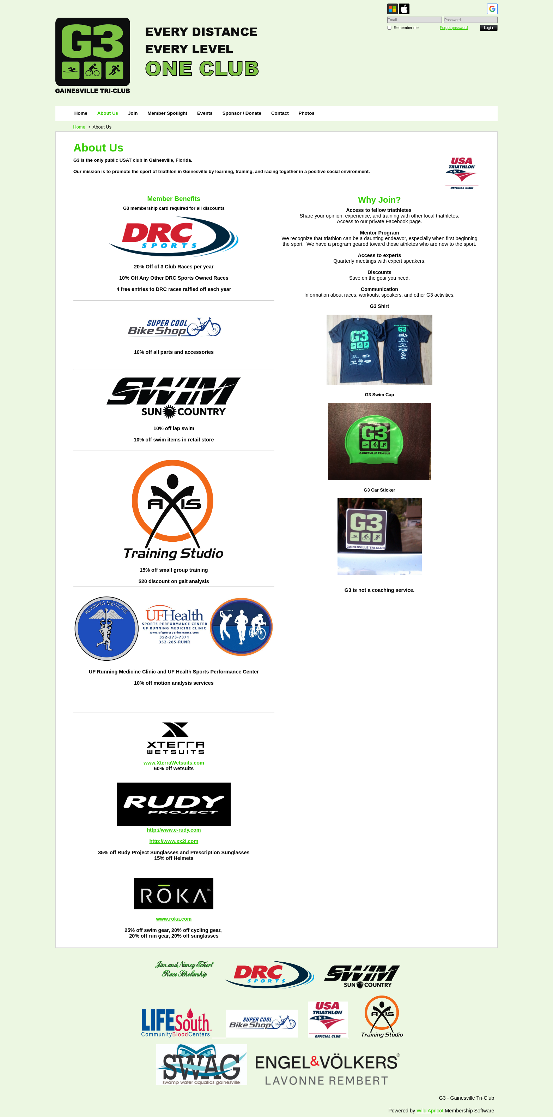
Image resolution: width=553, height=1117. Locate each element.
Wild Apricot (430, 1110)
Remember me (406, 27)
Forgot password (454, 27)
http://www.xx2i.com (174, 841)
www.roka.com (174, 919)
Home (79, 127)
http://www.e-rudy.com (174, 830)
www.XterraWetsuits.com (174, 763)
